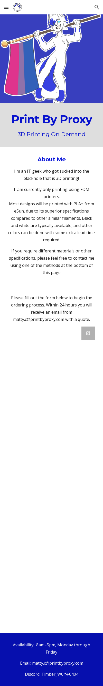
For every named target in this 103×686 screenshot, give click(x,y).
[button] (6, 7)
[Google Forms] (51, 477)
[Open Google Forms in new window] (88, 333)
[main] (51, 125)
